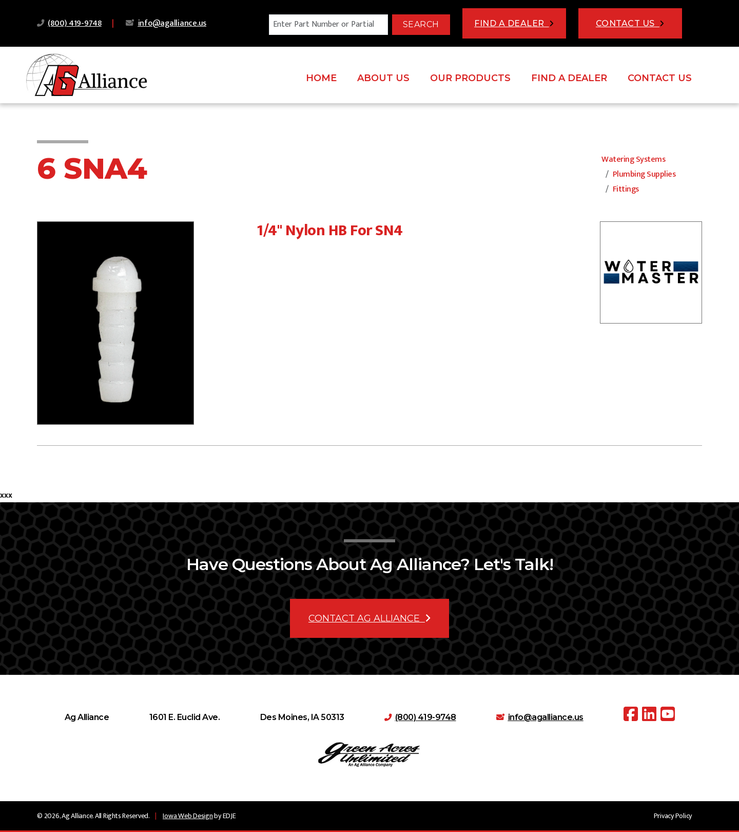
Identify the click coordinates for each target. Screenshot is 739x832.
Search (421, 24)
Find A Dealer (569, 78)
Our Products (470, 78)
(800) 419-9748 (75, 23)
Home (321, 78)
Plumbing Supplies (644, 174)
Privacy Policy (673, 816)
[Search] (328, 24)
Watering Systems (633, 159)
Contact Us (660, 78)
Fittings (626, 189)
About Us (383, 78)
